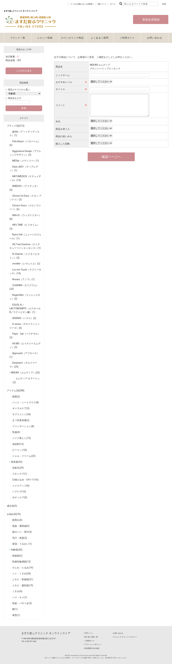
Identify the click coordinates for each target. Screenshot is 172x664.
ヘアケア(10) (19, 491)
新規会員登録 (151, 19)
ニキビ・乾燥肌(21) (22, 579)
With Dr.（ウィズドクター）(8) (25, 217)
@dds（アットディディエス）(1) (24, 133)
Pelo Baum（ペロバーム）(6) (24, 143)
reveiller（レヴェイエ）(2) (26, 263)
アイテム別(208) (15, 390)
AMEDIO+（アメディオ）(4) (24, 188)
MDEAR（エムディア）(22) (25, 372)
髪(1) (15, 609)
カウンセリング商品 (72, 37)
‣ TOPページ (88, 633)
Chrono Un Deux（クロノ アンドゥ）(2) (25, 197)
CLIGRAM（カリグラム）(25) (24, 287)
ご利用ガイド (127, 37)
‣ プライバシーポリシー (92, 644)
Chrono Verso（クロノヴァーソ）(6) (25, 207)
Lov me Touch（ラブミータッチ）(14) (25, 271)
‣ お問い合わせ (117, 633)
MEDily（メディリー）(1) (25, 160)
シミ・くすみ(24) (21, 573)
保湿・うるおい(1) (22, 543)
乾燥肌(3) (17, 555)
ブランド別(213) (15, 125)
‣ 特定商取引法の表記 (91, 648)
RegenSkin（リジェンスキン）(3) (24, 297)
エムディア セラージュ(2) (26, 380)
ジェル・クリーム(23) (23, 456)
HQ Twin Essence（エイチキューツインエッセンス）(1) (25, 246)
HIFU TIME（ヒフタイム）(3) (24, 226)
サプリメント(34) (21, 414)
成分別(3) (12, 506)
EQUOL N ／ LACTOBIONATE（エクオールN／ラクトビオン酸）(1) (25, 308)
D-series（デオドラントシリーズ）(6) (24, 326)
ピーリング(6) (19, 450)
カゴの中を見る (24, 71)
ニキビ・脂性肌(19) (22, 585)
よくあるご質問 (100, 37)
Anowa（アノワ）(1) (23, 279)
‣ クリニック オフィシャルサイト (124, 637)
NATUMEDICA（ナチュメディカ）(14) (25, 178)
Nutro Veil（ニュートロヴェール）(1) (25, 236)
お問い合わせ (154, 37)
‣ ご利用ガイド (89, 641)
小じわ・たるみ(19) (22, 567)
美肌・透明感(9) (20, 526)
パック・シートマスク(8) (25, 402)
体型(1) (16, 615)
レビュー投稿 (45, 37)
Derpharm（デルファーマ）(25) (23, 364)
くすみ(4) (17, 591)
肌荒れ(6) (17, 520)
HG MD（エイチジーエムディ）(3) (24, 345)
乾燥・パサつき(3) (22, 603)
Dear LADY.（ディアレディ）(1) (23, 168)
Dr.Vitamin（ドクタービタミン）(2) (24, 256)
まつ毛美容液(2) (20, 420)
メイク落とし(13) (21, 438)
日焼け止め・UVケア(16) (25, 479)
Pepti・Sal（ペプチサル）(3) (24, 335)
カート (113, 4)
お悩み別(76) (14, 514)
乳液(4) (16, 432)
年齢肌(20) (16, 549)
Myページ (102, 4)
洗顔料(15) (18, 444)
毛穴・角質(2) (19, 538)
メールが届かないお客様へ (82, 4)
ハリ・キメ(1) (19, 597)
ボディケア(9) (19, 497)
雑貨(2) (16, 396)
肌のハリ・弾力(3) (22, 532)
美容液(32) (16, 462)
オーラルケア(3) (20, 408)
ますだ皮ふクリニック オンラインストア (45, 633)
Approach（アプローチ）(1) (24, 355)
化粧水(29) (18, 467)
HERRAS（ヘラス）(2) (24, 318)
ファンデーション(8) (23, 426)
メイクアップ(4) (20, 485)
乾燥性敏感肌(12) (21, 561)
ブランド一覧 (17, 37)
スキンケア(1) (19, 473)
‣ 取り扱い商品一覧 (90, 637)
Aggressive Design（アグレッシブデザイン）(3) (25, 153)
